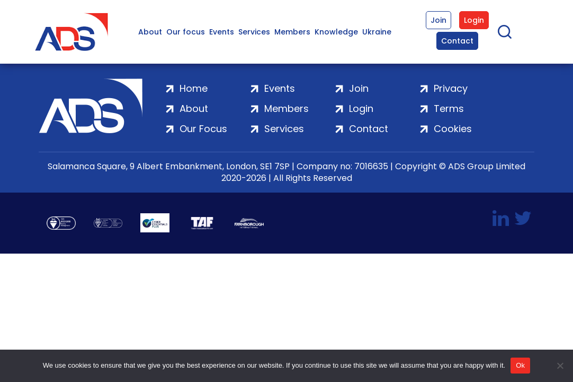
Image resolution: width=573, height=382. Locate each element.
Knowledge (336, 32)
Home (194, 88)
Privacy (451, 88)
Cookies (453, 128)
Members (292, 32)
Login (474, 20)
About (150, 32)
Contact (457, 41)
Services (254, 32)
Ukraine (376, 32)
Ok (520, 365)
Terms (449, 108)
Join (438, 20)
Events (221, 32)
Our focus (185, 32)
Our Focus (203, 128)
